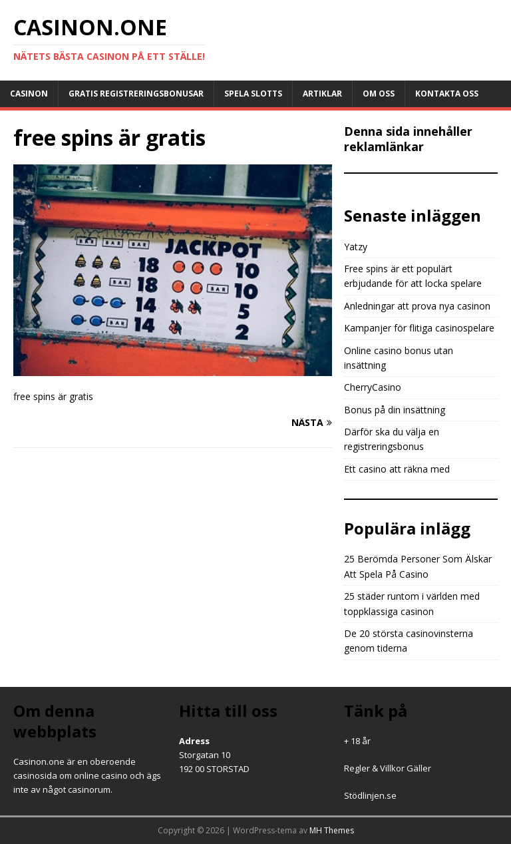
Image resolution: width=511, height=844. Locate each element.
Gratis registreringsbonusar (136, 93)
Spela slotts (253, 93)
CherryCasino (372, 387)
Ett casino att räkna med (397, 469)
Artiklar (322, 93)
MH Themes (331, 830)
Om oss (379, 93)
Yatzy (355, 246)
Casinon (29, 93)
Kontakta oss (446, 93)
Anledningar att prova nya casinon (417, 306)
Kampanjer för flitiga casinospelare (419, 327)
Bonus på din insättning (394, 409)
